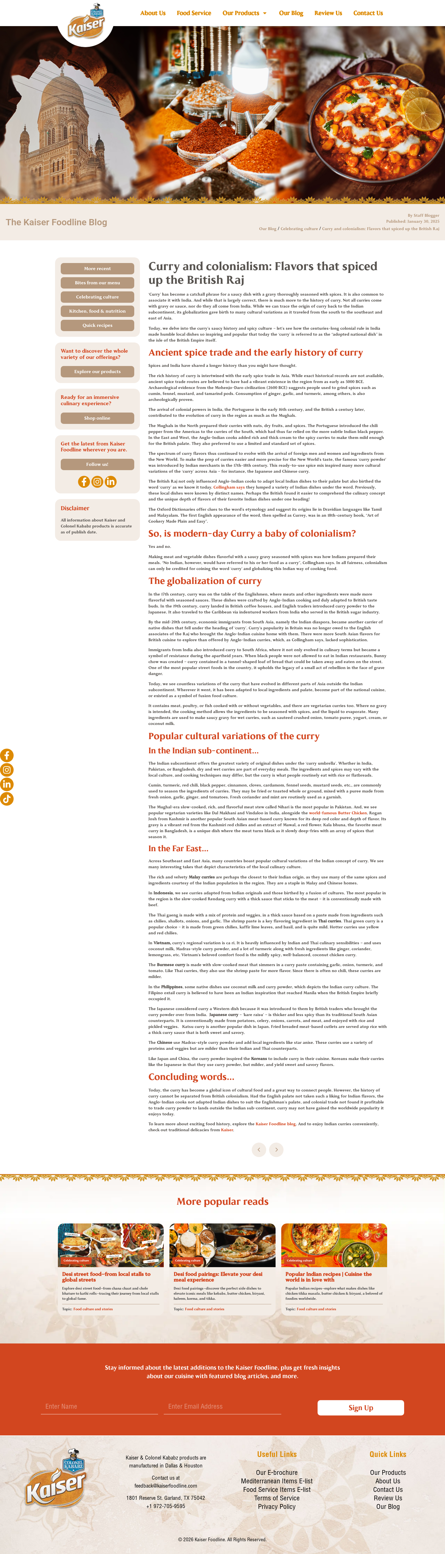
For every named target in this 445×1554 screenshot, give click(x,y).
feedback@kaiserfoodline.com (166, 1486)
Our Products (245, 13)
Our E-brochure (277, 1473)
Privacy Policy (277, 1507)
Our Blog (291, 13)
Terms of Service (277, 1499)
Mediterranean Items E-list (277, 1482)
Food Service (194, 13)
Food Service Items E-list (277, 1490)
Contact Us (368, 13)
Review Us (328, 13)
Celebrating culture (299, 228)
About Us (152, 13)
